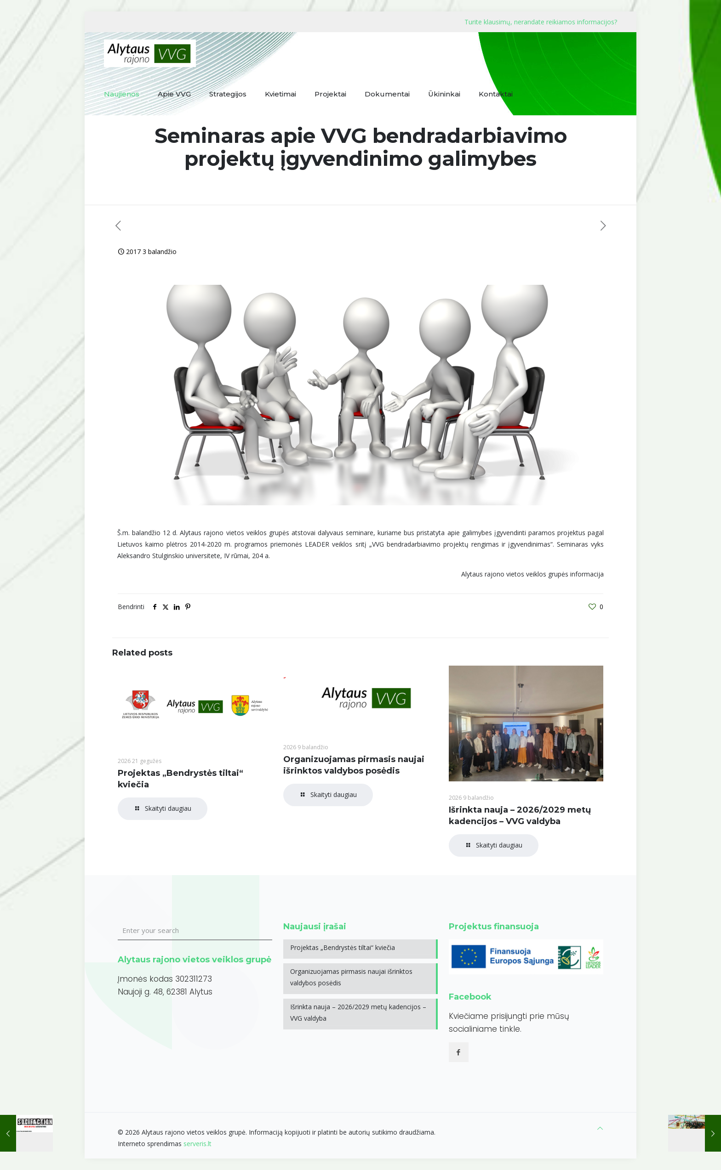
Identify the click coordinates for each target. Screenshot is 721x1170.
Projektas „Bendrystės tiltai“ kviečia (342, 947)
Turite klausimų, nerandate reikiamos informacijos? (540, 21)
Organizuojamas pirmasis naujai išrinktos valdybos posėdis (351, 977)
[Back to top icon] (600, 1128)
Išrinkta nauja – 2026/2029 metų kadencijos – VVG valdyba (358, 1012)
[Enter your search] (195, 930)
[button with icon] (459, 1052)
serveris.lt (197, 1143)
